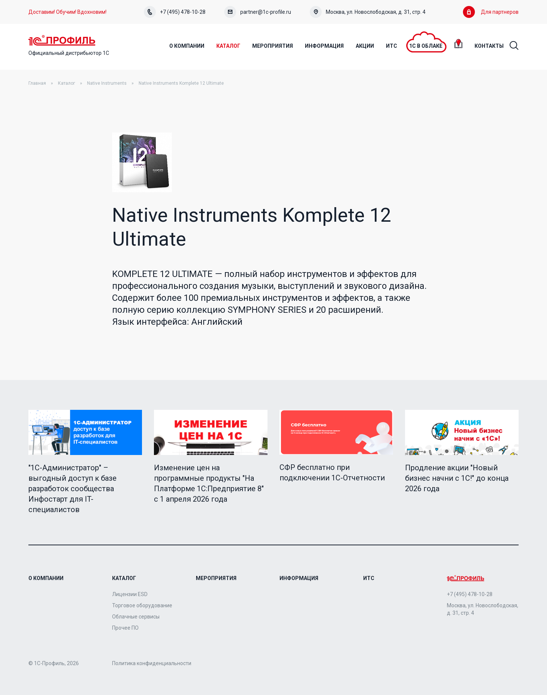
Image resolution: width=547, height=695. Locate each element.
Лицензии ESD (130, 594)
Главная (37, 83)
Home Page (61, 40)
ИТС (368, 578)
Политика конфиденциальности (151, 663)
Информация (298, 578)
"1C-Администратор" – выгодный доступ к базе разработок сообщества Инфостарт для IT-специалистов (72, 488)
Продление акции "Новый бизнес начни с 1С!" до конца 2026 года (457, 478)
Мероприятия (216, 578)
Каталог (66, 83)
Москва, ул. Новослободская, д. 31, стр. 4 (368, 12)
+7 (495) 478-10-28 (174, 12)
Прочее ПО (125, 628)
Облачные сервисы (136, 617)
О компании (46, 578)
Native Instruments (107, 83)
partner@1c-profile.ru (257, 12)
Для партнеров (491, 12)
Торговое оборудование (142, 605)
